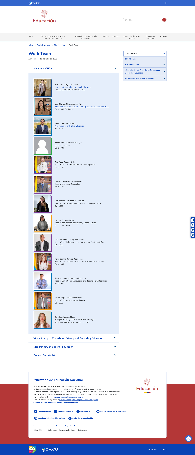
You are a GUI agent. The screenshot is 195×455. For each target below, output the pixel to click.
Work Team (73, 45)
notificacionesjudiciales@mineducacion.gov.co (78, 400)
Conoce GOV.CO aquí (157, 449)
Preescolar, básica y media (131, 37)
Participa (105, 36)
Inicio (30, 36)
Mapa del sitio (70, 426)
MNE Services (131, 59)
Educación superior (150, 37)
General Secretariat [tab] (44, 355)
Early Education (132, 64)
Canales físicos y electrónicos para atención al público (55, 402)
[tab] (145, 54)
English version (43, 45)
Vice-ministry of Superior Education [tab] (53, 346)
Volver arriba (188, 438)
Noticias (163, 36)
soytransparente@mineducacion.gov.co (67, 397)
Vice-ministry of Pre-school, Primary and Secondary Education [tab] (68, 338)
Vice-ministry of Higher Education (139, 78)
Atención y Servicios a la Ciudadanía (86, 37)
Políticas (59, 426)
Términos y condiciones (43, 426)
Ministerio (116, 36)
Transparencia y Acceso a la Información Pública (53, 37)
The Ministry (59, 45)
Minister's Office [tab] (42, 68)
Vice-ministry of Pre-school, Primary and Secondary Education (142, 71)
